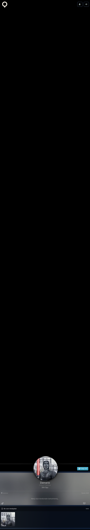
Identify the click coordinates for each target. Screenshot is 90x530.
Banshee (9, 398)
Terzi (7, 442)
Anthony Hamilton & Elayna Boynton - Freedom (43, 357)
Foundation (10, 486)
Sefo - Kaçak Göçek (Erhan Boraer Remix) (43, 366)
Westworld (10, 448)
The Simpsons (11, 493)
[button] (45, 371)
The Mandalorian (12, 467)
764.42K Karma (83, 344)
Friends (8, 385)
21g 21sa (86, 325)
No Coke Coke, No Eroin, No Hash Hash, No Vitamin (15, 363)
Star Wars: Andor (12, 423)
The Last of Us (11, 505)
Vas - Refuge (8, 366)
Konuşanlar (10, 404)
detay (86, 322)
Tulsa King (9, 461)
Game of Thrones (13, 436)
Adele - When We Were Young (42, 354)
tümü (87, 245)
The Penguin (10, 525)
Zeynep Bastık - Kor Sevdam (42, 360)
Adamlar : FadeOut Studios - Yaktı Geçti (43, 363)
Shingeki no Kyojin (13, 474)
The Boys (9, 391)
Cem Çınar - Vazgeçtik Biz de (14, 357)
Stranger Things (12, 499)
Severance (9, 480)
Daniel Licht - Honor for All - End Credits (15, 360)
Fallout (8, 518)
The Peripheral (11, 512)
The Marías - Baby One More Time (15, 369)
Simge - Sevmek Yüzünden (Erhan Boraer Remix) (43, 369)
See (7, 429)
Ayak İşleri (9, 455)
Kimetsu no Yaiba (12, 417)
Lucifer (8, 410)
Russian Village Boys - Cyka (13, 354)
